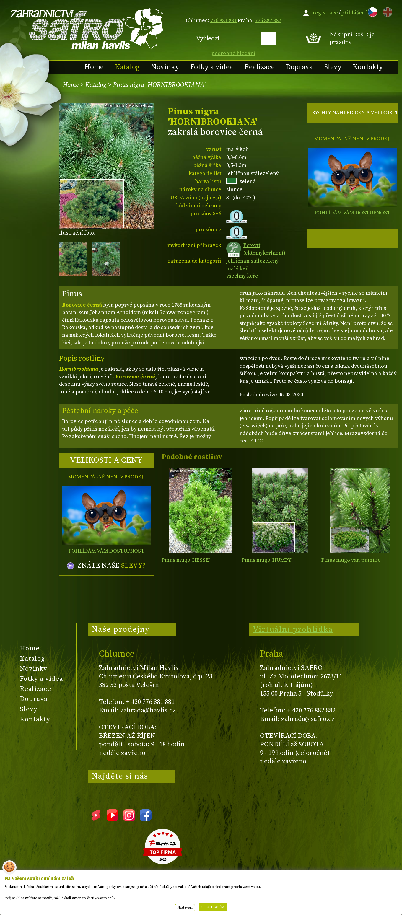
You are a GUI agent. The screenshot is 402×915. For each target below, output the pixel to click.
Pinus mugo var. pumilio (351, 560)
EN (386, 11)
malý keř (237, 268)
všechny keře (242, 276)
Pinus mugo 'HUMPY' (267, 560)
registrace (325, 12)
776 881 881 (223, 20)
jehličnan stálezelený (252, 261)
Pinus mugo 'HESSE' (186, 560)
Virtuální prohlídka (293, 629)
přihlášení (354, 12)
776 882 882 (268, 20)
